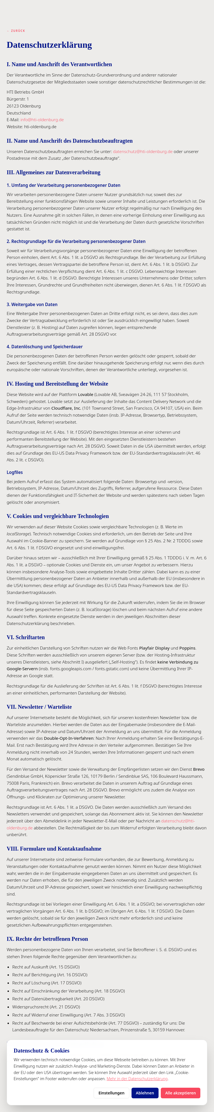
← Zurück (16, 31)
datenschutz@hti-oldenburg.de (143, 151)
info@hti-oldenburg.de (42, 119)
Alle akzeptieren (180, 1093)
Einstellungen (111, 1093)
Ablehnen (145, 1093)
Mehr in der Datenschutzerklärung (137, 1078)
